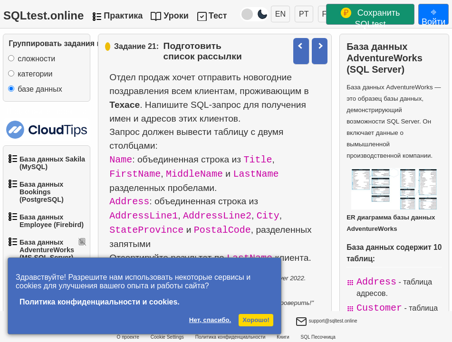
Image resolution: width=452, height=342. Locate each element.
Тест (218, 15)
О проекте (128, 337)
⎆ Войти (433, 15)
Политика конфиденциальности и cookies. (99, 302)
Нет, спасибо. (210, 319)
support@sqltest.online (326, 322)
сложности (36, 59)
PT (303, 14)
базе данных (40, 89)
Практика (123, 15)
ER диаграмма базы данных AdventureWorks (391, 200)
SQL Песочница (318, 337)
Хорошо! (255, 319)
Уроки (176, 15)
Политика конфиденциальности (230, 337)
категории (35, 74)
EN (280, 14)
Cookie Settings (167, 337)
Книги (283, 337)
